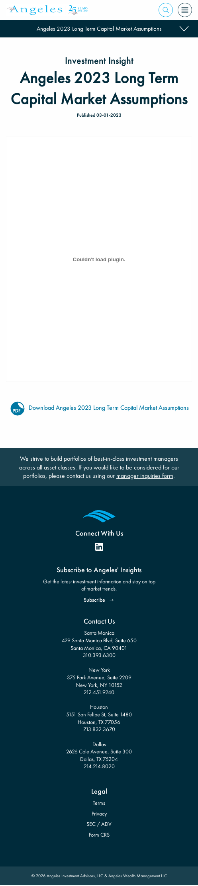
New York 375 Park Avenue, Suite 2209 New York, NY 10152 (99, 677)
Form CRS (99, 834)
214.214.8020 (99, 766)
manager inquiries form (144, 475)
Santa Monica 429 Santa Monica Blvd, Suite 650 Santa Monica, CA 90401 (99, 640)
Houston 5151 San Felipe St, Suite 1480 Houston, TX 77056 (99, 714)
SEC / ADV (99, 823)
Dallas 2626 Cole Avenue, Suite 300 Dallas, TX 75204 (99, 752)
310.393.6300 (99, 655)
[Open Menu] (185, 10)
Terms (99, 802)
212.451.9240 (99, 692)
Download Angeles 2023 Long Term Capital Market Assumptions (99, 408)
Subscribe (94, 599)
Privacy (99, 813)
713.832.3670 (99, 729)
